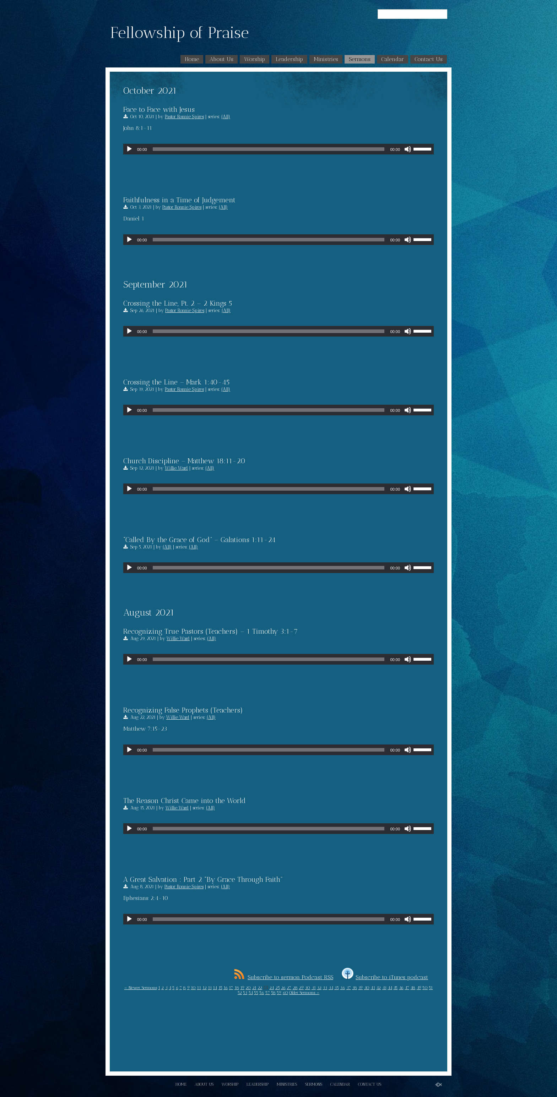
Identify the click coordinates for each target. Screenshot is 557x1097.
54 (251, 992)
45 (395, 987)
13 (210, 987)
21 (254, 987)
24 (271, 987)
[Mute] (407, 149)
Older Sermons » (304, 992)
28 (295, 987)
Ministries (326, 59)
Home (192, 59)
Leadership (289, 59)
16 (225, 987)
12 (204, 987)
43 (384, 987)
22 (260, 987)
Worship (254, 59)
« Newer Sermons (140, 987)
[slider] (269, 149)
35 (336, 987)
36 (342, 987)
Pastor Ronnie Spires (184, 116)
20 (248, 987)
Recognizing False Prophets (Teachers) (183, 710)
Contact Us (429, 59)
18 (236, 987)
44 (390, 987)
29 (301, 987)
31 (314, 987)
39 (360, 987)
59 (279, 992)
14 (215, 987)
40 (366, 987)
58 (273, 992)
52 (240, 992)
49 (419, 987)
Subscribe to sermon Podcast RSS (283, 977)
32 (319, 987)
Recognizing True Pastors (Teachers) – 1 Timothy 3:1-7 (210, 631)
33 (325, 987)
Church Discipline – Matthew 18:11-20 (184, 461)
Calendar (392, 59)
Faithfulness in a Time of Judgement (179, 200)
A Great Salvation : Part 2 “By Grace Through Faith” (202, 879)
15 (220, 987)
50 (425, 987)
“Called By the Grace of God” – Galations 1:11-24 (199, 539)
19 (242, 987)
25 (277, 987)
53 (245, 992)
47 (407, 987)
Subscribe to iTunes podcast (385, 977)
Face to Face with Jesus (159, 109)
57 (267, 992)
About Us (221, 59)
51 (431, 987)
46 (401, 987)
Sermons (360, 59)
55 (256, 992)
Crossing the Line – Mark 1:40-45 (176, 382)
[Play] (129, 149)
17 (231, 987)
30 (307, 987)
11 (199, 987)
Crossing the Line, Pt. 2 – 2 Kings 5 (177, 303)
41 (373, 987)
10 (193, 987)
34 (331, 987)
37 (348, 987)
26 (283, 987)
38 (354, 987)
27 (289, 987)
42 (378, 987)
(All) (225, 116)
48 (412, 987)
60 (285, 992)
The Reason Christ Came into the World (184, 800)
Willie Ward (176, 468)
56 (261, 992)
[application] (278, 149)
